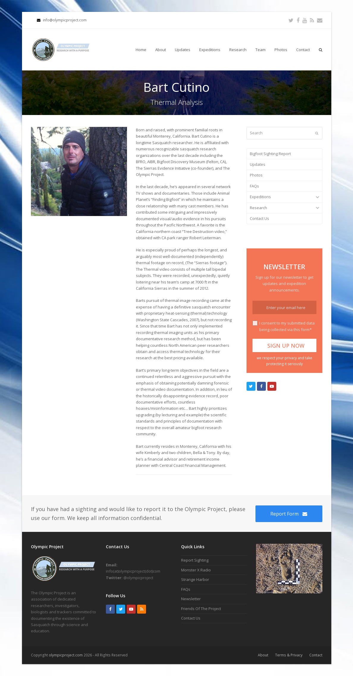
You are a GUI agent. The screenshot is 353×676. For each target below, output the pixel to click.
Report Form (288, 513)
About (263, 655)
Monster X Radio (196, 570)
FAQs (254, 186)
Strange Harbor (195, 579)
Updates (257, 164)
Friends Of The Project (201, 608)
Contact (315, 655)
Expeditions (260, 196)
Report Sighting (194, 560)
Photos (256, 175)
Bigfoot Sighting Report (270, 153)
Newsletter (191, 598)
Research (258, 207)
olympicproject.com (66, 655)
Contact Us (259, 218)
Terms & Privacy (288, 655)
